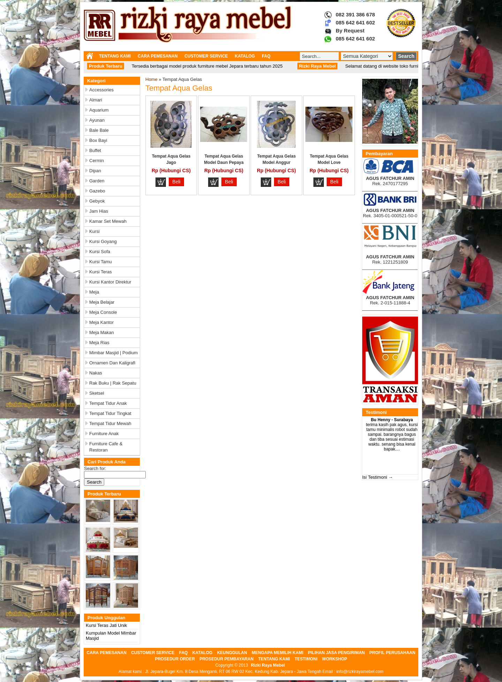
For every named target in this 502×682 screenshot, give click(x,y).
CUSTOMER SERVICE (206, 56)
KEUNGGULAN (232, 652)
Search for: (95, 468)
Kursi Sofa (99, 251)
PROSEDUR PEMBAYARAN (226, 659)
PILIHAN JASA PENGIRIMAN (336, 652)
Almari (95, 100)
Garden (96, 180)
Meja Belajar (101, 302)
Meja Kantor (101, 322)
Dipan (95, 170)
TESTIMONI (306, 659)
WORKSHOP (334, 659)
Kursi (94, 231)
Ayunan (97, 120)
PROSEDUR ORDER (175, 659)
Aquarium (99, 110)
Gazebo (97, 191)
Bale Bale (99, 130)
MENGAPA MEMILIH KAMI (277, 652)
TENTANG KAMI (115, 56)
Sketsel (96, 393)
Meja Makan (101, 332)
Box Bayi (98, 140)
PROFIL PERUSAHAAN (393, 652)
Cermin (96, 160)
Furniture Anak (104, 433)
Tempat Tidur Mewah (110, 423)
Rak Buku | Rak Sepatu (112, 383)
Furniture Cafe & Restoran (105, 447)
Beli (176, 181)
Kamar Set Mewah (108, 221)
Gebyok (97, 201)
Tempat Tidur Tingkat (110, 413)
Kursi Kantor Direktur (110, 282)
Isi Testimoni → (377, 477)
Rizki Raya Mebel (268, 665)
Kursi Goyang (103, 241)
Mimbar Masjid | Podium (113, 352)
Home (151, 79)
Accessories (101, 89)
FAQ (266, 56)
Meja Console (103, 312)
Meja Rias (99, 342)
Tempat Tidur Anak (108, 403)
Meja (94, 292)
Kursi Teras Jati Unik (106, 625)
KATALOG (245, 56)
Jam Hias (98, 211)
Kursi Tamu (100, 261)
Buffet (95, 150)
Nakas (95, 373)
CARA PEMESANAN (157, 56)
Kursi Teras (100, 271)
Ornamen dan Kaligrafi (112, 362)
